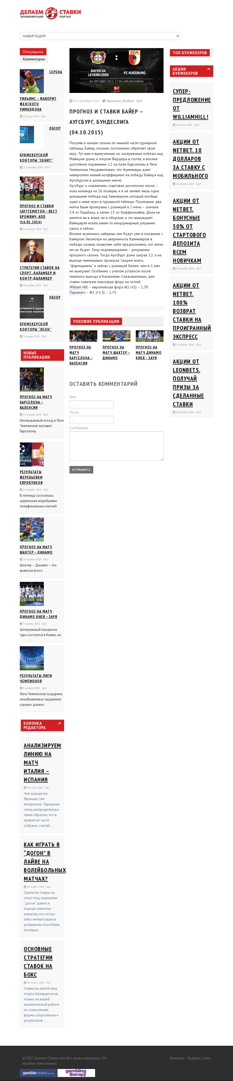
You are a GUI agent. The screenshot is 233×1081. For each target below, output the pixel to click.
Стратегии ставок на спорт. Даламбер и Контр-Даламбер (40, 273)
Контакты (177, 1058)
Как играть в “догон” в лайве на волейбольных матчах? (45, 861)
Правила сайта (199, 1058)
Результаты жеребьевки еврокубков (31, 477)
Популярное (33, 51)
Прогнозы (113, 101)
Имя (72, 397)
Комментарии (34, 59)
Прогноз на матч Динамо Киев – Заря (149, 352)
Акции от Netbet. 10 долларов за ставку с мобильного (190, 158)
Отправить (81, 470)
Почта (74, 412)
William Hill (78, 287)
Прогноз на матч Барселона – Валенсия (36, 402)
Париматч (77, 292)
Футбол (128, 101)
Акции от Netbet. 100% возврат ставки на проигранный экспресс (192, 310)
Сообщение (78, 428)
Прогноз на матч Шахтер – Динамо (116, 352)
